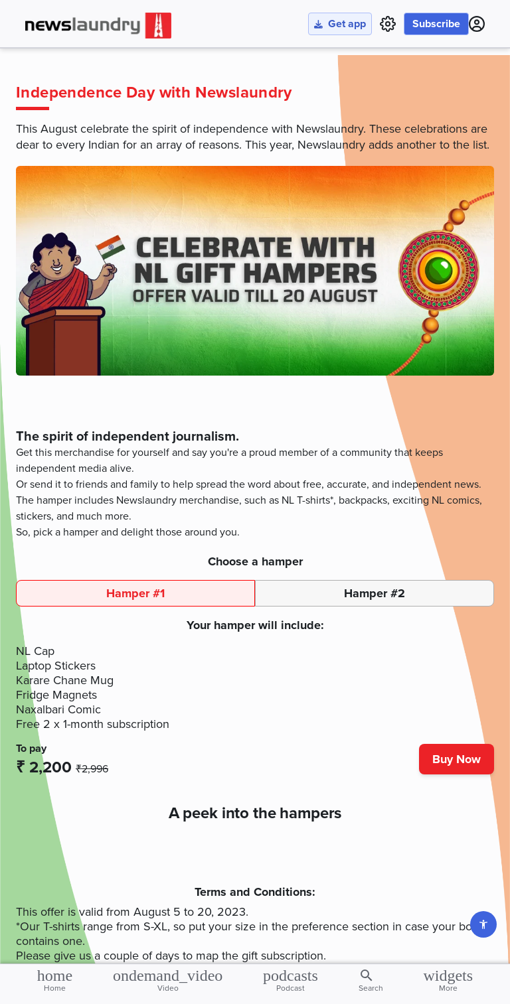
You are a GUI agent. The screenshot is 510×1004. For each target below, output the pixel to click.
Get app (340, 24)
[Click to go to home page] (98, 25)
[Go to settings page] (483, 924)
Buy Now (456, 759)
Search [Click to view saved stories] (371, 980)
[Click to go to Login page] (477, 24)
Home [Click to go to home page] (54, 980)
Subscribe (436, 24)
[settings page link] (388, 24)
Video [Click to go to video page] (167, 980)
